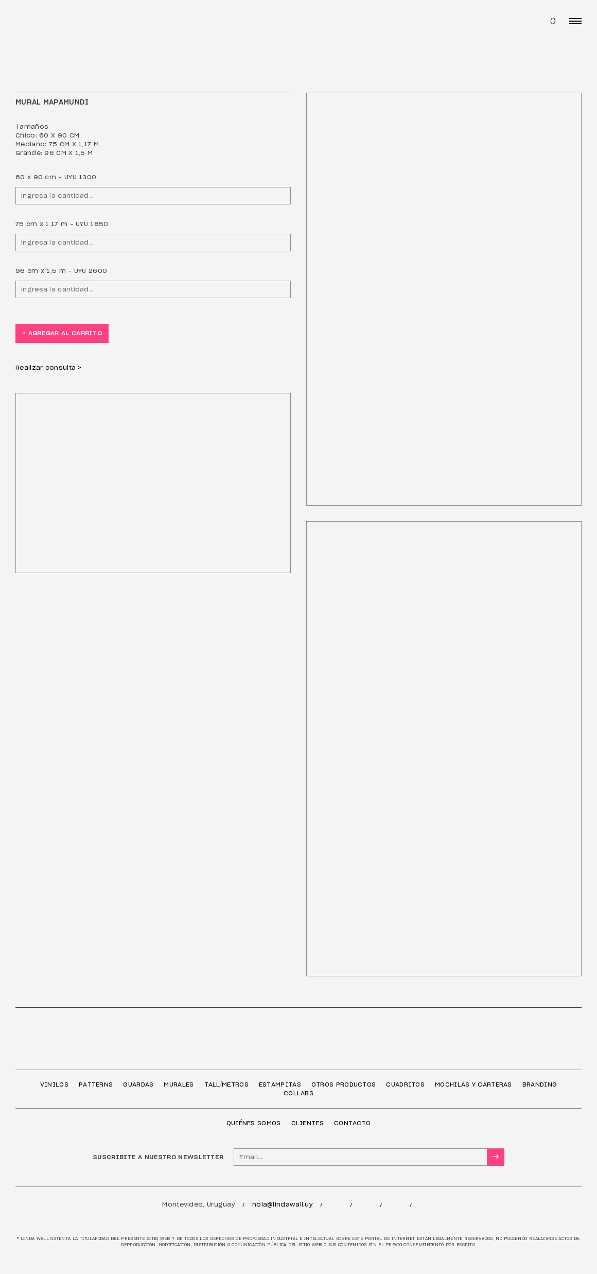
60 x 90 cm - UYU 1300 (55, 177)
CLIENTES (307, 1123)
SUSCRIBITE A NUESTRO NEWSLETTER (158, 1157)
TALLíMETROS (226, 1084)
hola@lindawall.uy (282, 1204)
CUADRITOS (405, 1084)
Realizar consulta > (48, 368)
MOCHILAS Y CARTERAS (473, 1084)
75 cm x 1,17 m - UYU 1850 (62, 224)
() (553, 21)
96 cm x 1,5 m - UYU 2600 (61, 271)
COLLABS (298, 1093)
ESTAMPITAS (280, 1084)
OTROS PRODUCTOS (343, 1084)
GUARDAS (138, 1084)
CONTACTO (352, 1123)
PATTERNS (96, 1084)
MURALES (179, 1084)
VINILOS (54, 1084)
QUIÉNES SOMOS (253, 1123)
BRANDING (539, 1084)
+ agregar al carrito (62, 333)
